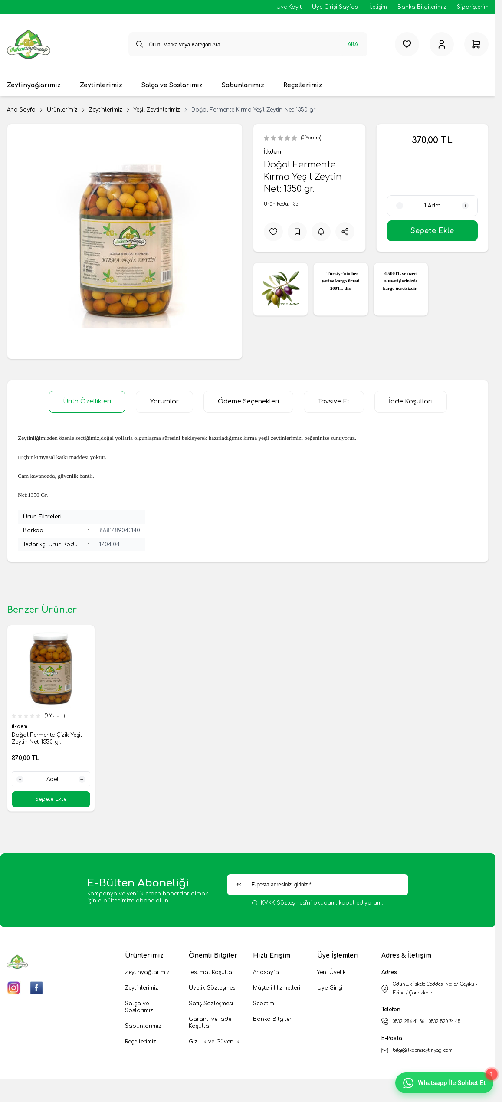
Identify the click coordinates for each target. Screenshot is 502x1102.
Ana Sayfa (21, 110)
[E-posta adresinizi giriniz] (317, 884)
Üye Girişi (329, 988)
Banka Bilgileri (273, 1019)
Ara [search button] (353, 44)
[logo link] (28, 44)
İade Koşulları (411, 401)
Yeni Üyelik (331, 972)
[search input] (247, 44)
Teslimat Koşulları (212, 972)
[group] (124, 241)
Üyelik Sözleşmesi (212, 988)
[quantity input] (432, 206)
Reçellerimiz (140, 1042)
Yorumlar (164, 401)
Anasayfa (266, 972)
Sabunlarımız (143, 1026)
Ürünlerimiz (62, 110)
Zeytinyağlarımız (147, 972)
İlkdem (272, 152)
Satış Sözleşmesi (211, 1003)
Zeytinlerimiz (105, 110)
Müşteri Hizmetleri (276, 988)
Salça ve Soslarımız (139, 1006)
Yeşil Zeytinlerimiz (157, 110)
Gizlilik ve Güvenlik (214, 1042)
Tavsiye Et (334, 401)
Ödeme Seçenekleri (248, 401)
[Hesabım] (442, 44)
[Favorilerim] (407, 44)
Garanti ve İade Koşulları (210, 1022)
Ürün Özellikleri (87, 401)
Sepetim (263, 1003)
